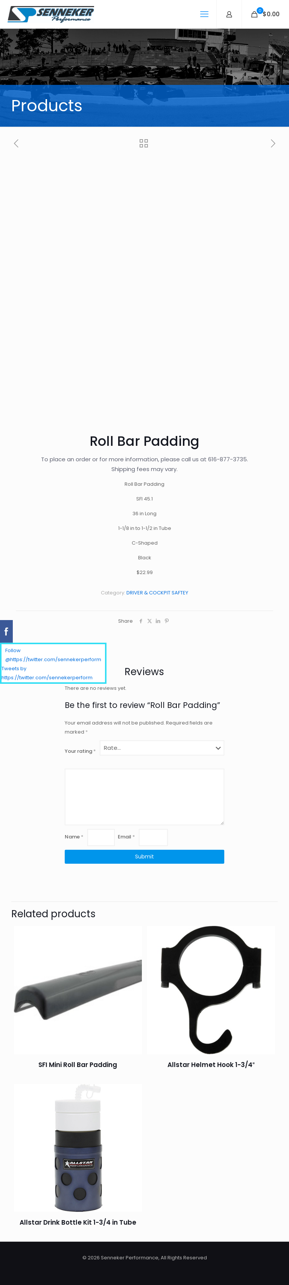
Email (126, 836)
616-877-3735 (227, 459)
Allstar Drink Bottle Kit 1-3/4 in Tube (78, 1222)
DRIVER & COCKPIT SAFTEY (157, 592)
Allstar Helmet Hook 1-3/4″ (210, 1064)
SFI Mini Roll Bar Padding (77, 1064)
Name (74, 836)
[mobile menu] (204, 14)
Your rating (80, 751)
